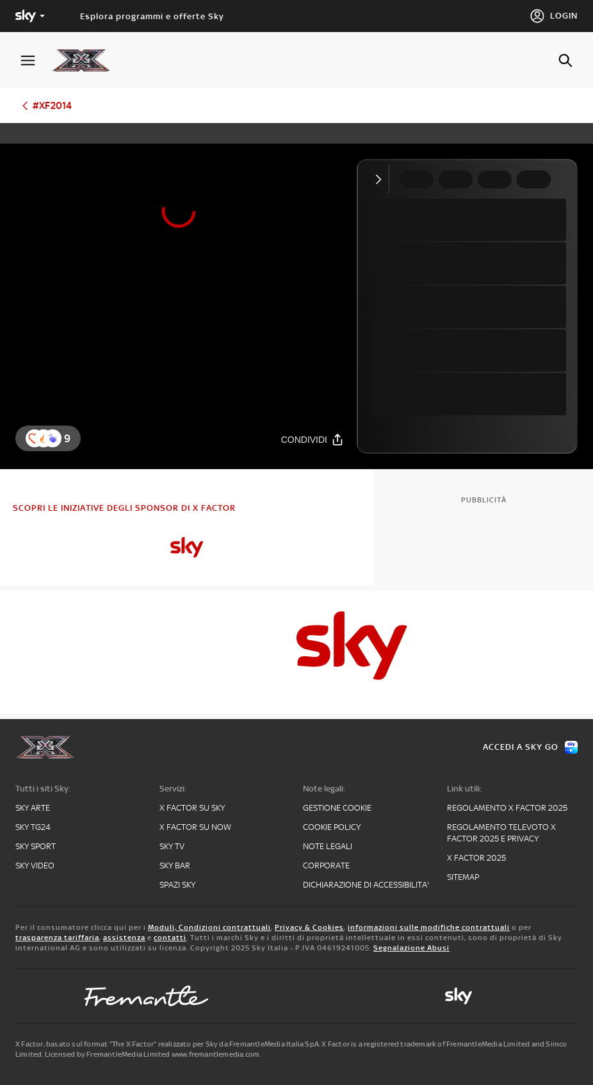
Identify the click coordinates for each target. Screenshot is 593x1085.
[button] (52, 438)
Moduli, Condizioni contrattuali (209, 927)
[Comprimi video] (381, 179)
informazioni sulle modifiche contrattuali (429, 927)
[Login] (554, 16)
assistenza (124, 937)
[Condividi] (312, 439)
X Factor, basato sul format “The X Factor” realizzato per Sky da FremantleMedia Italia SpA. (167, 1043)
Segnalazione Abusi (411, 947)
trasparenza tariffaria (57, 937)
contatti (170, 937)
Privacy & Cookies (309, 927)
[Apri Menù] (35, 61)
